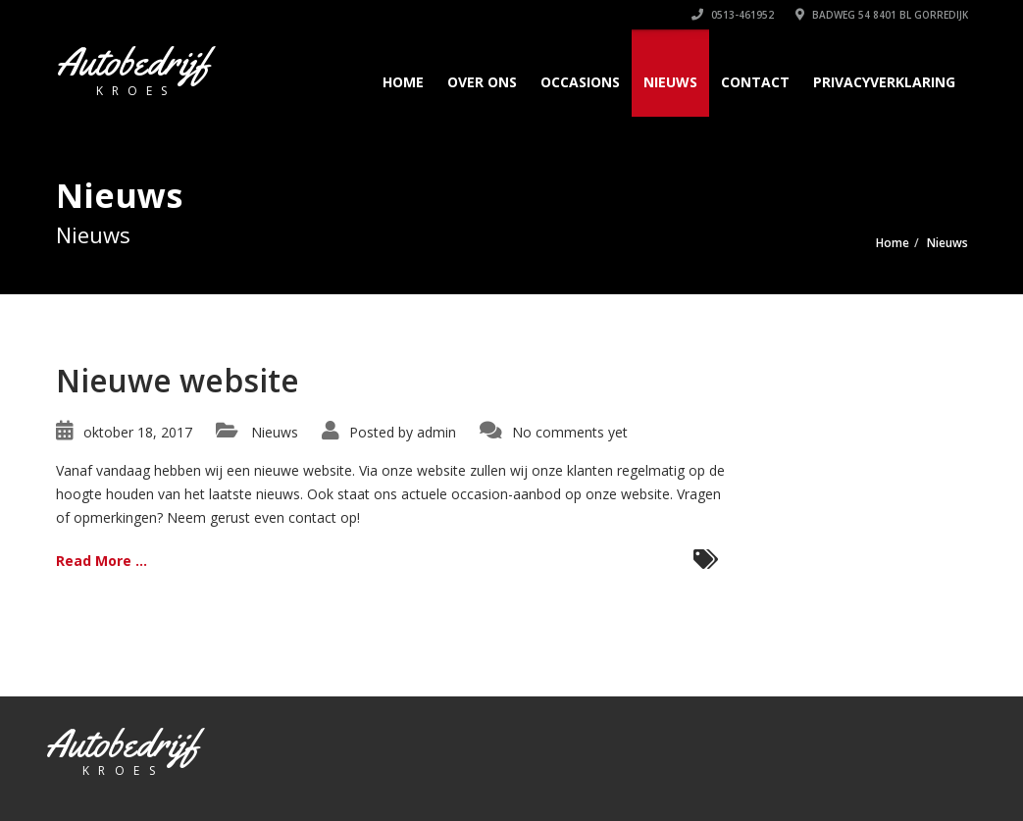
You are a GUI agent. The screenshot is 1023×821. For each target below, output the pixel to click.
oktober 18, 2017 (137, 432)
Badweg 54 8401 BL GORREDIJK (881, 15)
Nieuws (670, 82)
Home (403, 82)
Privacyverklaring (884, 82)
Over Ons (482, 82)
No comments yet (570, 432)
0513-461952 (732, 15)
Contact (755, 82)
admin (436, 432)
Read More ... (101, 560)
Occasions (580, 82)
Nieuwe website (177, 380)
